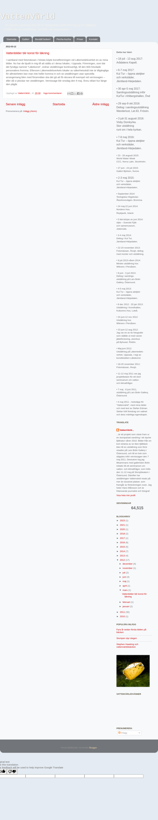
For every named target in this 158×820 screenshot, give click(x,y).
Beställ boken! (43, 39)
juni (125, 577)
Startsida (11, 39)
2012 (123, 560)
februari (127, 602)
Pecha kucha (64, 39)
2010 (123, 616)
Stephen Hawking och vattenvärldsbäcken (127, 645)
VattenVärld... (127, 430)
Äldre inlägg (100, 104)
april (125, 586)
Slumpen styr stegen (126, 638)
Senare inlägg (15, 104)
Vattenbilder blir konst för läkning (27, 53)
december (128, 564)
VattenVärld (27, 16)
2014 (123, 551)
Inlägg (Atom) (30, 111)
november (128, 568)
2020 (123, 529)
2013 (123, 555)
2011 (123, 612)
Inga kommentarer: (53, 93)
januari (126, 606)
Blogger (93, 747)
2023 (123, 520)
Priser (80, 39)
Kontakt (93, 39)
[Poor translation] (12, 771)
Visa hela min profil (125, 495)
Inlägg (122, 733)
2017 (123, 538)
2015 (123, 547)
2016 (123, 542)
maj (125, 581)
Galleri (25, 39)
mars (125, 590)
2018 (123, 533)
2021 (123, 525)
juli (124, 572)
